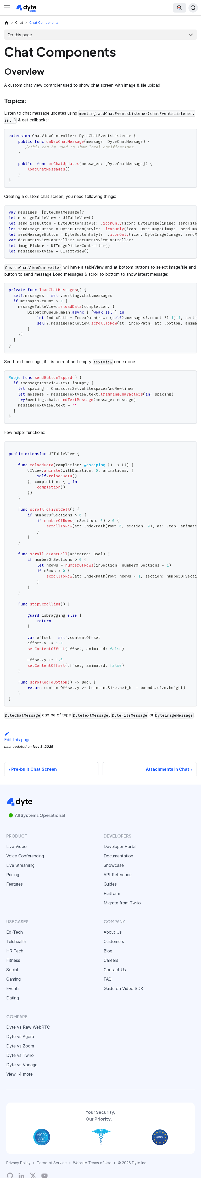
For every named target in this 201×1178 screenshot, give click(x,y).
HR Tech (14, 950)
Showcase (114, 865)
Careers (111, 960)
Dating (12, 997)
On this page (20, 34)
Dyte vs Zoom (20, 1046)
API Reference (118, 874)
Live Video (16, 846)
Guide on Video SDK (123, 988)
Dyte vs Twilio (20, 1055)
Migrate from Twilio (122, 902)
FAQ (107, 979)
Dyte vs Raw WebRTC (28, 1027)
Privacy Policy (18, 1163)
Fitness (13, 960)
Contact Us (115, 969)
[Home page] (6, 22)
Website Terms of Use (92, 1163)
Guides (110, 884)
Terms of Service (52, 1163)
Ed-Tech (14, 932)
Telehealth (16, 941)
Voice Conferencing (25, 855)
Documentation (118, 855)
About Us (113, 932)
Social (12, 969)
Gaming (13, 979)
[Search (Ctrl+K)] (193, 8)
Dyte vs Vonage (21, 1064)
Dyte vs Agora (20, 1036)
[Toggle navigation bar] (7, 8)
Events (13, 988)
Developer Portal (120, 846)
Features (14, 884)
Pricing (12, 874)
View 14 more (19, 1074)
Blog (108, 950)
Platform (112, 893)
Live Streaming (20, 865)
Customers (114, 941)
